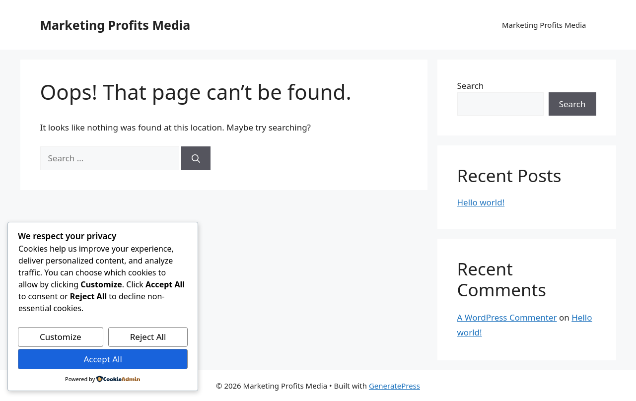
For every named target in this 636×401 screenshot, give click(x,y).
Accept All (102, 359)
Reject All (148, 336)
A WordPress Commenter (507, 317)
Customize (60, 336)
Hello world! (481, 202)
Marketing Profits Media (115, 24)
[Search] (196, 158)
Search (470, 85)
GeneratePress (394, 386)
